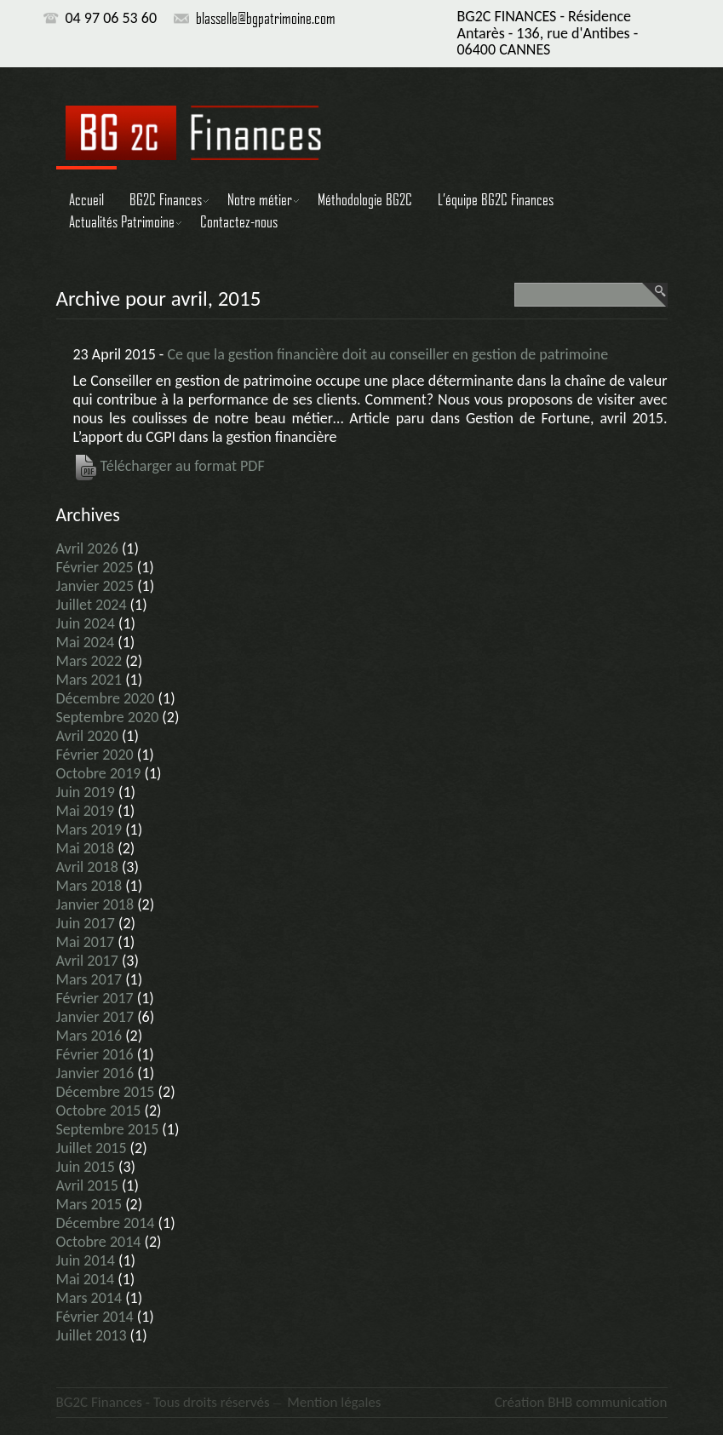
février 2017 (95, 998)
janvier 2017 (95, 1016)
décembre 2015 (105, 1091)
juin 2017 (85, 923)
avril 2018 (87, 867)
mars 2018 (89, 885)
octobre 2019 (98, 773)
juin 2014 (85, 1260)
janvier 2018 (95, 904)
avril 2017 (87, 960)
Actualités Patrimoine (122, 221)
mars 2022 (89, 660)
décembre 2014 (105, 1223)
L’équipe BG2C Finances (496, 199)
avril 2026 (87, 548)
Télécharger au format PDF (169, 465)
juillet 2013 (91, 1335)
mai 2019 (85, 810)
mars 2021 (89, 679)
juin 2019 (85, 792)
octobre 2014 (98, 1241)
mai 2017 (85, 942)
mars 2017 (89, 979)
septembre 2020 (107, 717)
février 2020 (95, 754)
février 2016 (95, 1054)
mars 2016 (89, 1035)
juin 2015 (85, 1166)
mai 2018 (85, 848)
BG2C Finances (165, 199)
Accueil (86, 199)
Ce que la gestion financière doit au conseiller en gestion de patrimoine (387, 354)
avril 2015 (87, 1185)
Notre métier (259, 199)
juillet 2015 (91, 1148)
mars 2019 (89, 829)
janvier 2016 (95, 1073)
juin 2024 (85, 623)
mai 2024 (85, 642)
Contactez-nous (239, 221)
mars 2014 (89, 1298)
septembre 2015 (107, 1129)
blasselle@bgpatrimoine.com (266, 18)
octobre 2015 (98, 1110)
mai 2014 (85, 1279)
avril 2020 (87, 735)
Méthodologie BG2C (365, 199)
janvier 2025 (95, 586)
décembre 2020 (105, 698)
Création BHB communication (581, 1402)
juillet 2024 (91, 604)
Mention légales (334, 1402)
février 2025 (95, 567)
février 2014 (95, 1316)
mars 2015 (89, 1204)
